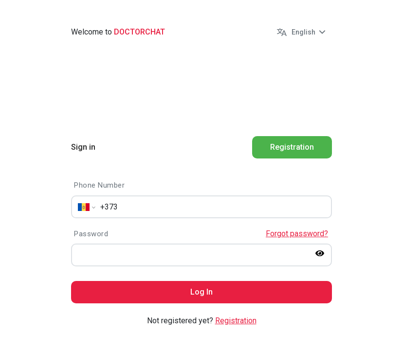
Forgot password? (297, 233)
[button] (302, 32)
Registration (235, 320)
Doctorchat (139, 31)
